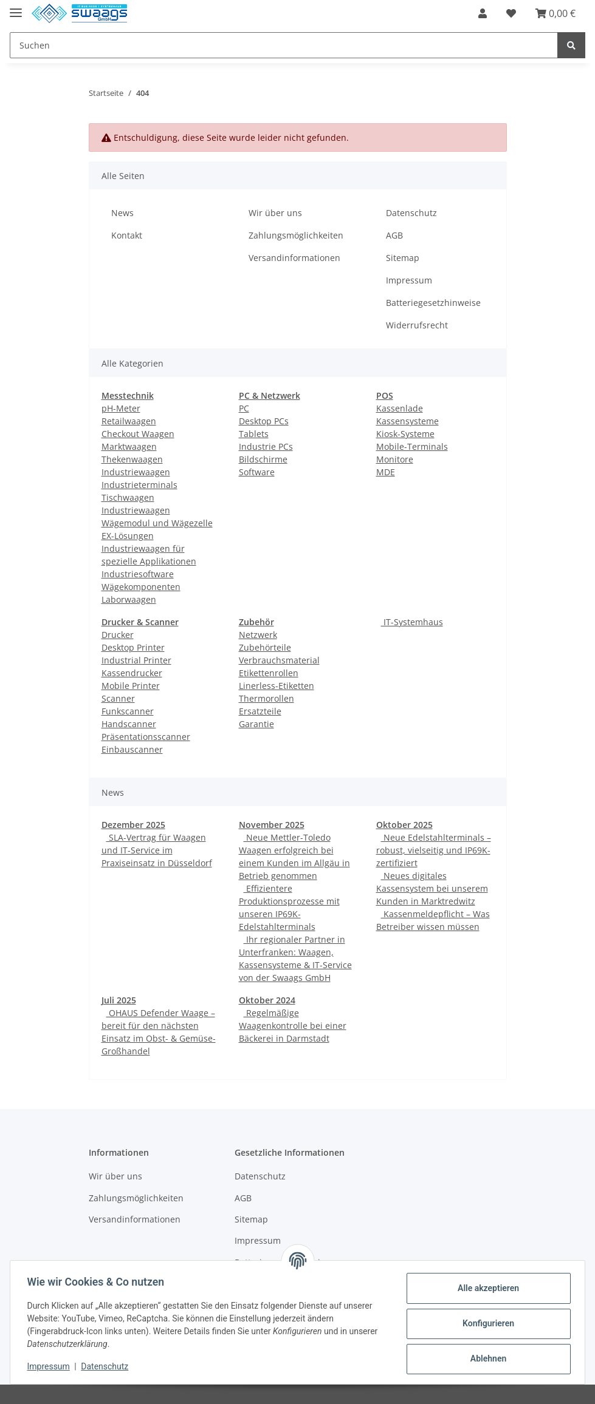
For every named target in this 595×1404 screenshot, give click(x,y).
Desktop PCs (264, 421)
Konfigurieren (485, 1323)
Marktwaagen (129, 446)
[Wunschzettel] (511, 13)
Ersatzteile (260, 711)
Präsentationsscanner (145, 736)
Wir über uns (275, 213)
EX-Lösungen (127, 535)
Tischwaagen (127, 497)
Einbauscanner (132, 749)
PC (244, 408)
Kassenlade (399, 408)
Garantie (256, 724)
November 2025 (271, 824)
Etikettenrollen (268, 673)
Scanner (118, 698)
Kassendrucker (131, 673)
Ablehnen (485, 1358)
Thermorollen (266, 698)
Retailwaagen (128, 421)
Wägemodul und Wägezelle (157, 523)
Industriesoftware (137, 574)
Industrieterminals (139, 484)
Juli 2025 (118, 1000)
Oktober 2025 (404, 824)
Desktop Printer (133, 647)
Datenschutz (411, 213)
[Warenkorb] (555, 13)
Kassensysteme (407, 421)
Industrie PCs (266, 446)
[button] (483, 13)
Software (257, 472)
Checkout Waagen (137, 433)
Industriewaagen (135, 472)
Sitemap (402, 257)
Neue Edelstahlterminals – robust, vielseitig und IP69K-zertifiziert (433, 850)
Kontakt (126, 235)
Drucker (117, 634)
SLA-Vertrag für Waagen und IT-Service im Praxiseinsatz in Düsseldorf (156, 850)
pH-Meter (120, 408)
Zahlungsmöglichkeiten (296, 235)
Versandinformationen (294, 257)
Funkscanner (127, 711)
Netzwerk (258, 634)
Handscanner (128, 724)
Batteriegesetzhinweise (433, 302)
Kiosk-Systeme (405, 433)
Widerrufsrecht (417, 325)
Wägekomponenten (141, 586)
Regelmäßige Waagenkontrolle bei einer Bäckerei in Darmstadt (292, 1025)
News (122, 213)
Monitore (394, 459)
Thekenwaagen (132, 459)
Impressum (409, 280)
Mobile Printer (130, 685)
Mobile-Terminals (412, 446)
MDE (385, 472)
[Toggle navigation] (16, 7)
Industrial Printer (136, 660)
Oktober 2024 (267, 1000)
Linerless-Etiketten (276, 685)
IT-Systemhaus (412, 622)
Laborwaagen (128, 599)
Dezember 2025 (133, 824)
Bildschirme (263, 459)
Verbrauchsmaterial (279, 660)
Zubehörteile (265, 647)
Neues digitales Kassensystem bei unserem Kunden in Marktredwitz (432, 888)
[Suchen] (284, 45)
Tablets (254, 433)
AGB (394, 235)
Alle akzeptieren (485, 1288)
